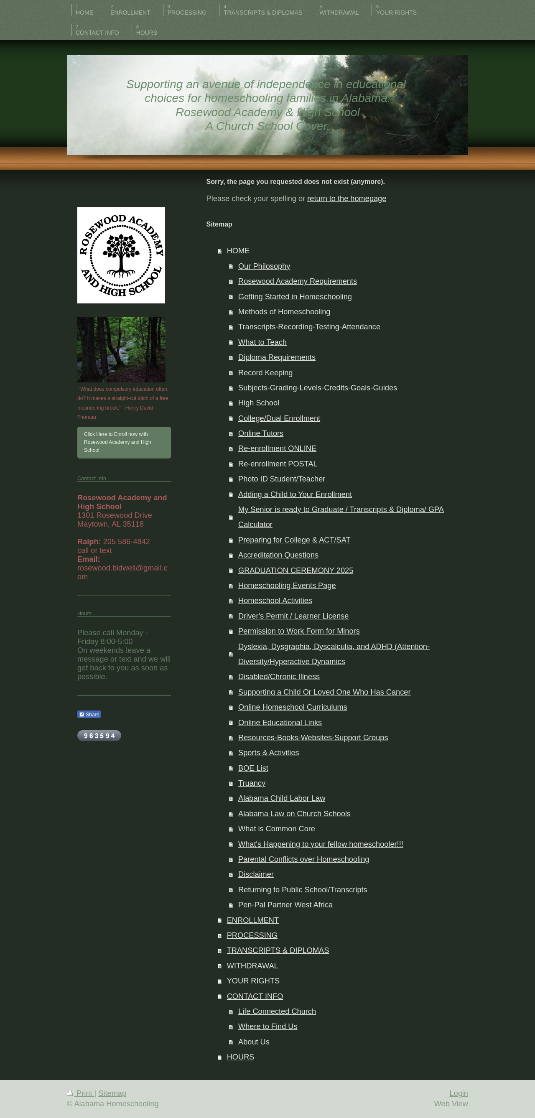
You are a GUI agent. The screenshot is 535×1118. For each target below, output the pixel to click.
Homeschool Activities (275, 600)
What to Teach (262, 342)
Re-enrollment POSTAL (278, 464)
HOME (238, 251)
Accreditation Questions (278, 555)
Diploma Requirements (277, 357)
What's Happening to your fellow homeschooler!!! (320, 844)
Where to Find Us (268, 1026)
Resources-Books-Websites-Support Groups (313, 737)
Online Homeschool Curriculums (292, 707)
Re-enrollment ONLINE (277, 448)
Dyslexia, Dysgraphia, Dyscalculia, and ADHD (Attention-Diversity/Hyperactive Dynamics (334, 654)
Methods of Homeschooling (284, 312)
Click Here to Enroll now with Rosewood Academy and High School (117, 442)
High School (258, 403)
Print (80, 1093)
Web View (451, 1104)
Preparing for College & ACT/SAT (294, 540)
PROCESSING (252, 935)
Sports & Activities (268, 753)
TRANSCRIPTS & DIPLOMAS (278, 950)
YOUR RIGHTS (253, 981)
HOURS (241, 1057)
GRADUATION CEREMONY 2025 (295, 570)
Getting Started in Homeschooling (295, 297)
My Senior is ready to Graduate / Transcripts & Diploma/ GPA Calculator (341, 517)
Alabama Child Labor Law (281, 798)
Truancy (251, 783)
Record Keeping (265, 373)
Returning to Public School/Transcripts (302, 890)
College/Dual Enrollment (279, 418)
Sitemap (112, 1093)
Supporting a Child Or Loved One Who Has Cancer (324, 692)
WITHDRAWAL (252, 966)
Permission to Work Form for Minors (299, 631)
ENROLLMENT (253, 920)
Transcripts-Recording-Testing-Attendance (309, 327)
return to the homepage (346, 198)
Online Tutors (260, 433)
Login (458, 1093)
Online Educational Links (280, 722)
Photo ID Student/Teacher (281, 479)
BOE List (253, 768)
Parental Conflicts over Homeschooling (303, 859)
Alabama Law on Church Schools (294, 814)
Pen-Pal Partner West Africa (285, 905)
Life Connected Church (277, 1011)
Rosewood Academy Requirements (297, 281)
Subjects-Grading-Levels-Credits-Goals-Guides (317, 388)
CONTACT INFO (255, 996)
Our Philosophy (264, 266)
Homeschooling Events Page (287, 585)
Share (89, 715)
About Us (254, 1042)
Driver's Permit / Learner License (293, 616)
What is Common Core (276, 829)
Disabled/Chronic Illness (279, 676)
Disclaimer (256, 874)
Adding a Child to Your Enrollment (295, 494)
